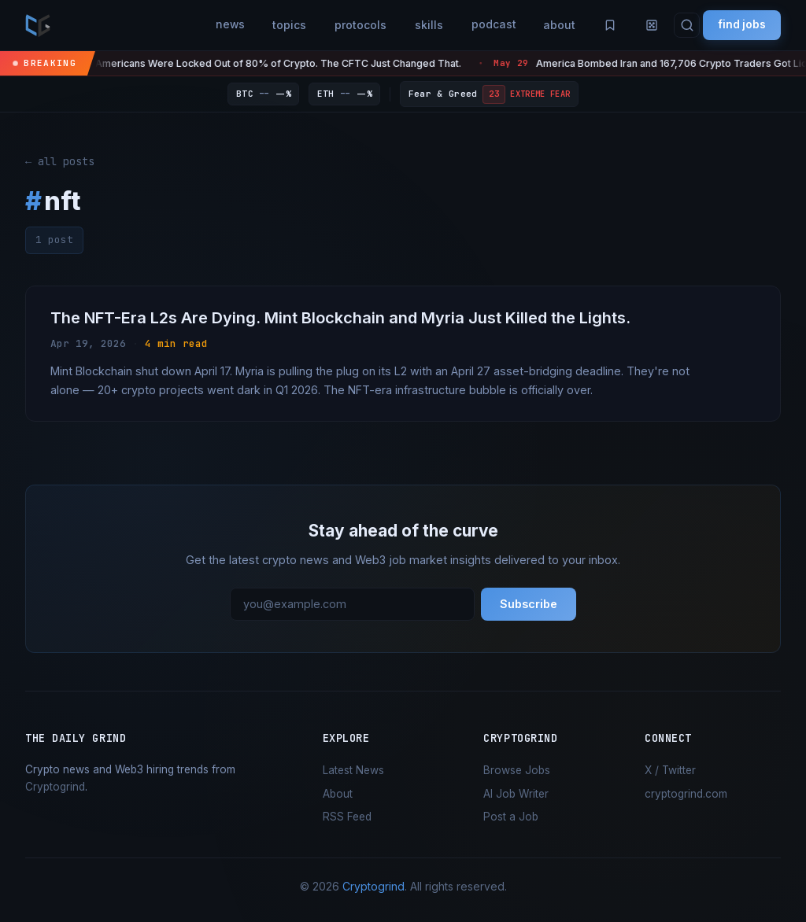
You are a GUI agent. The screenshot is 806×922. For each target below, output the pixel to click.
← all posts (59, 161)
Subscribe (528, 605)
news (223, 24)
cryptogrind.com (686, 794)
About (338, 794)
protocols (354, 24)
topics (283, 24)
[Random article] (648, 25)
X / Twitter (670, 771)
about (554, 24)
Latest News (353, 771)
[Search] (684, 26)
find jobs (740, 24)
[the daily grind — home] (37, 25)
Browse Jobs (516, 771)
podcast (487, 24)
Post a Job (510, 817)
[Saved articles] (606, 25)
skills (423, 24)
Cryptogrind (55, 787)
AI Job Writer (516, 794)
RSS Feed (347, 817)
